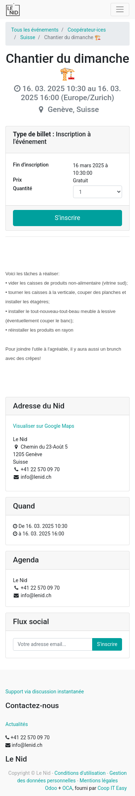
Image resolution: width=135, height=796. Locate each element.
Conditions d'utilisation (79, 773)
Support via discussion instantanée (44, 691)
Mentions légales (99, 780)
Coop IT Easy (112, 788)
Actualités (16, 724)
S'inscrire (67, 217)
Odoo (51, 788)
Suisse (27, 37)
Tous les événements (34, 30)
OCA (67, 788)
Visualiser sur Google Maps (43, 426)
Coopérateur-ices (87, 30)
